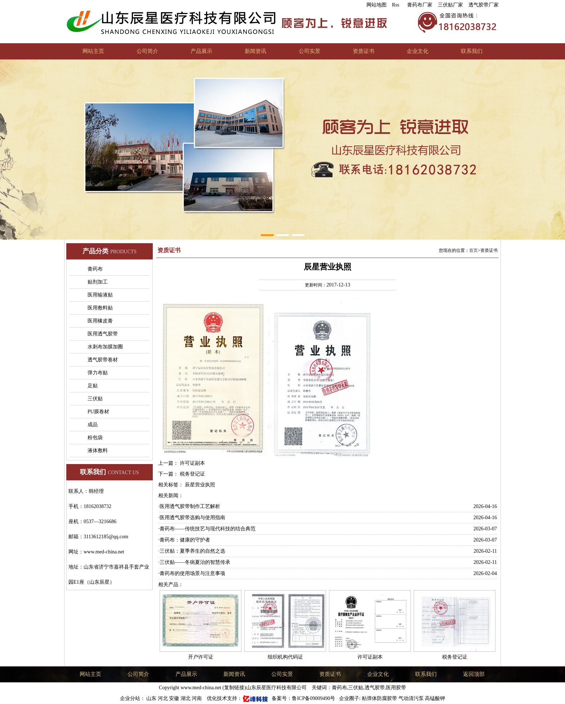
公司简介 (147, 51)
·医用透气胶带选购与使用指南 (191, 517)
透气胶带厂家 (483, 5)
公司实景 (309, 51)
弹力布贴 (98, 372)
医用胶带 (396, 687)
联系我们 (471, 51)
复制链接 (234, 687)
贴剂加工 (98, 282)
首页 (473, 250)
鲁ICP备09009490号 (314, 698)
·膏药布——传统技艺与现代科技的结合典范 (206, 528)
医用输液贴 (100, 295)
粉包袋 (95, 437)
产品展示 (201, 51)
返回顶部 (474, 674)
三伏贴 (95, 398)
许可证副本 (192, 463)
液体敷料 (98, 450)
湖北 (186, 698)
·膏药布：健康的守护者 (184, 540)
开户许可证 (200, 657)
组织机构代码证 (285, 657)
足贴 (93, 385)
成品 (93, 424)
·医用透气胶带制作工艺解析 (189, 506)
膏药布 (95, 269)
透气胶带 (375, 687)
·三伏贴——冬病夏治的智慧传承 (194, 562)
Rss (395, 5)
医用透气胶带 (103, 334)
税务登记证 (192, 474)
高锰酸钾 (435, 698)
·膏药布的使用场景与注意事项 (191, 573)
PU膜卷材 (98, 411)
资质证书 (363, 51)
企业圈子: (349, 698)
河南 (197, 698)
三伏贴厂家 (450, 5)
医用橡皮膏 (100, 321)
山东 (152, 698)
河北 (163, 698)
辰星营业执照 (200, 484)
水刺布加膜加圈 (105, 346)
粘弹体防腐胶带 (379, 698)
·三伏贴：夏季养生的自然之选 (191, 551)
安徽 (175, 698)
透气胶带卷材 (103, 359)
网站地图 (376, 5)
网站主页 (93, 51)
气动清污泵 (411, 698)
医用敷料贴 (100, 308)
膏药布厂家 (419, 5)
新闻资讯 (255, 51)
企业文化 (417, 51)
